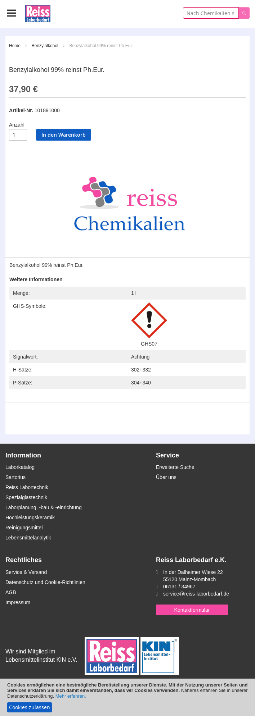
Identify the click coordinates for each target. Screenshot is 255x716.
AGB (10, 592)
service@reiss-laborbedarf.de (196, 594)
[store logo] (37, 12)
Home (15, 45)
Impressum (17, 602)
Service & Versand (26, 572)
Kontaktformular (192, 610)
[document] (127, 697)
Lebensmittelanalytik (28, 538)
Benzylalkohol (45, 45)
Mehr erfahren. (70, 696)
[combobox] (211, 13)
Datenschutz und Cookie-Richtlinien (45, 582)
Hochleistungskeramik (30, 517)
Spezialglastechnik (26, 497)
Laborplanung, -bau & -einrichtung (43, 507)
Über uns (166, 477)
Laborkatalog (20, 467)
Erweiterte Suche (175, 467)
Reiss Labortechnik (26, 487)
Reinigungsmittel (24, 527)
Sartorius (15, 477)
